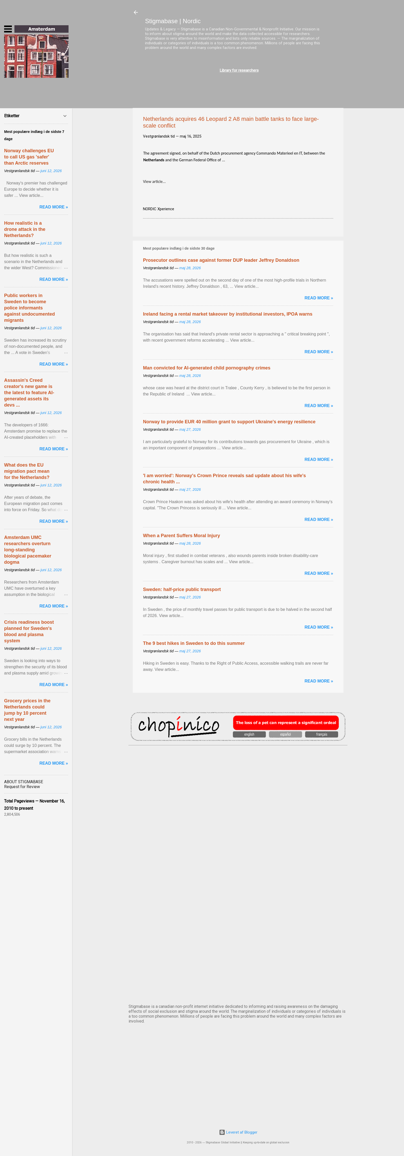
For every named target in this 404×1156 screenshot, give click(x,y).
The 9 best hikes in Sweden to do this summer (194, 643)
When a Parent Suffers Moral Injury (181, 535)
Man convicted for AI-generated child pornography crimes (206, 367)
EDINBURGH (238, 852)
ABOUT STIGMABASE (23, 781)
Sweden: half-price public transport (182, 589)
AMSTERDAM (238, 766)
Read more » (319, 298)
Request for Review (22, 786)
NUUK (238, 895)
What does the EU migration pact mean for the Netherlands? (26, 471)
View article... (154, 181)
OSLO (238, 937)
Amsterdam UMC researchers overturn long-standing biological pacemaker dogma (27, 550)
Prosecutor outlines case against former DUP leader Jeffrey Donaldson (221, 260)
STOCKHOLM (238, 980)
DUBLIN (238, 809)
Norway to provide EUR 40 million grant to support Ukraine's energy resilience (229, 421)
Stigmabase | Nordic (173, 21)
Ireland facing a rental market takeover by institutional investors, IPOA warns (228, 314)
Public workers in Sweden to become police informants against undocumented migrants (29, 308)
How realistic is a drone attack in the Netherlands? (24, 229)
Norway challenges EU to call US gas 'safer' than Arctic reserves (29, 157)
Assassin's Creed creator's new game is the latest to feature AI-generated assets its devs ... (29, 393)
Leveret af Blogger (238, 1132)
